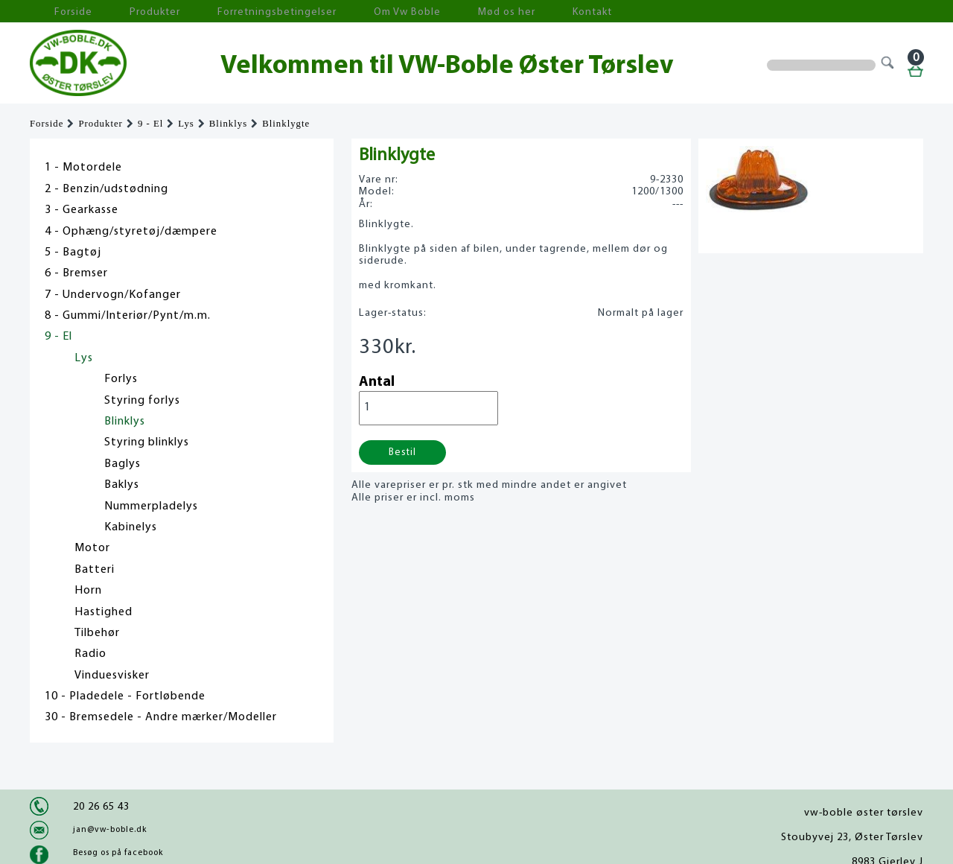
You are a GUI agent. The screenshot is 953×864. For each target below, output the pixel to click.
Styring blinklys (146, 442)
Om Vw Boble (335, 11)
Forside (59, 11)
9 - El (150, 123)
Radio (90, 654)
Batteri (94, 570)
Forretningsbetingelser (226, 11)
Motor (92, 548)
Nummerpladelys (151, 506)
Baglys (122, 464)
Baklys (121, 485)
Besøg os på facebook (118, 852)
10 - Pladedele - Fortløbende (125, 696)
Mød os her (418, 11)
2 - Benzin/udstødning (106, 189)
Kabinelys (130, 527)
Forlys (121, 379)
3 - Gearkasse (81, 210)
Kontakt (487, 11)
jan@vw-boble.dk (110, 829)
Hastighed (103, 612)
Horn (88, 591)
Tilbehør (97, 633)
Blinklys (228, 123)
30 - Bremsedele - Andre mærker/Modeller (161, 717)
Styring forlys (142, 401)
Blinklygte (286, 123)
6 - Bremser (76, 273)
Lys (186, 123)
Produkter (125, 11)
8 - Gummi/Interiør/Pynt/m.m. (128, 316)
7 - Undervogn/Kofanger (113, 295)
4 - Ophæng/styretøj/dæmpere (131, 232)
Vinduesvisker (112, 676)
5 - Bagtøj (73, 252)
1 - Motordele (83, 168)
